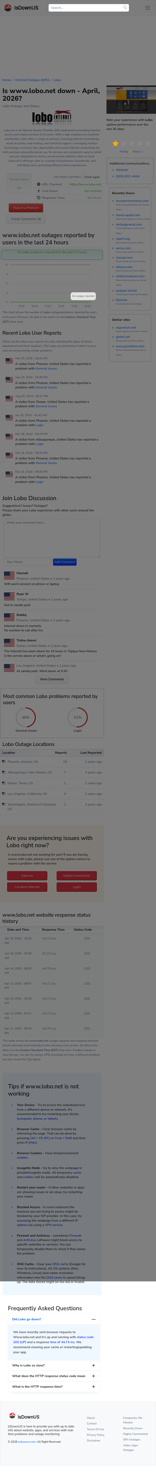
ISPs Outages (131, 1439)
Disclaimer (93, 1440)
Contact (92, 1423)
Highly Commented (135, 1434)
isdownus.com (27, 1442)
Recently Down (133, 1428)
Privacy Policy (95, 1435)
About (91, 1418)
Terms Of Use (95, 1429)
